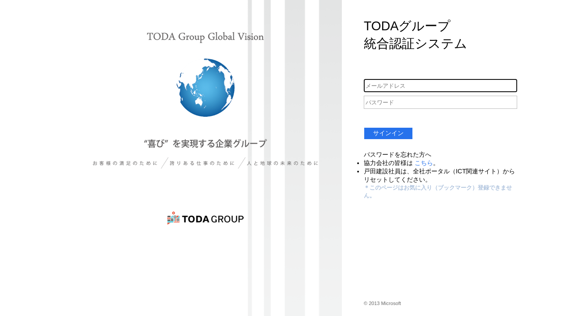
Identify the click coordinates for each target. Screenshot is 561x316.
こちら (424, 162)
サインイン (388, 132)
